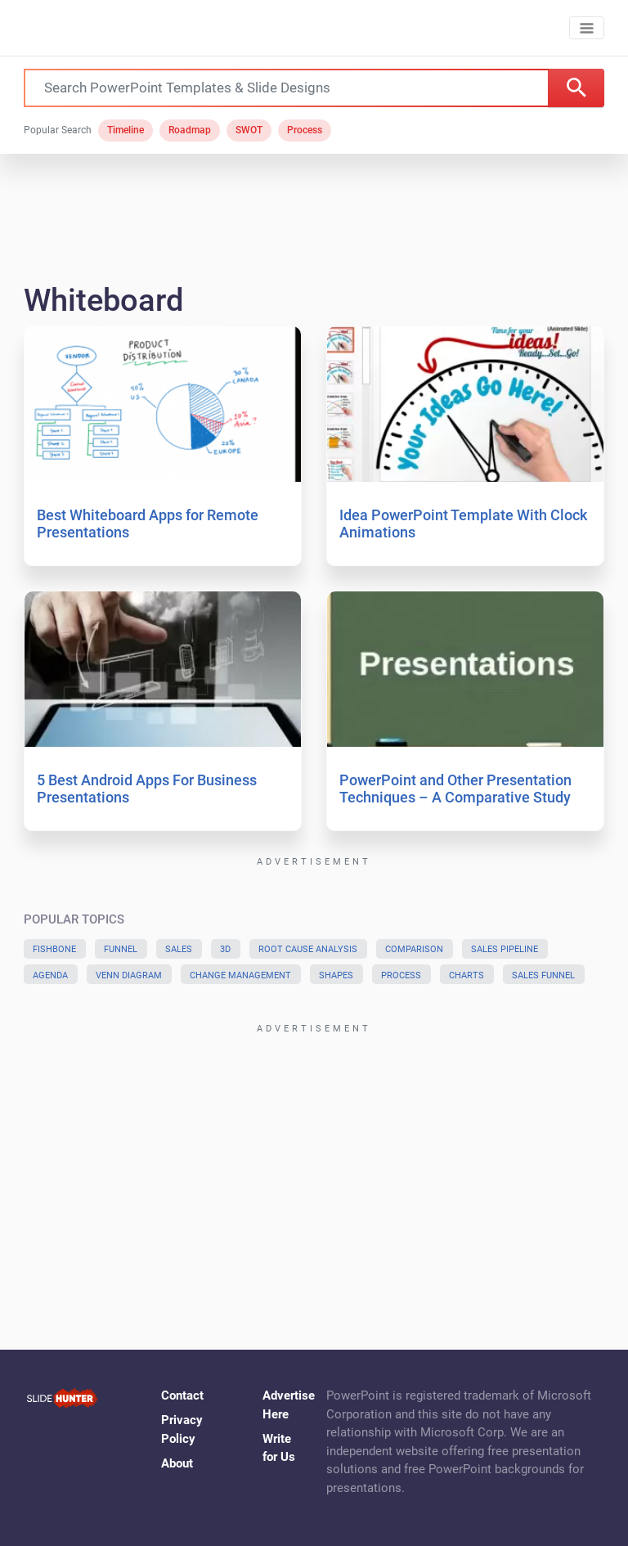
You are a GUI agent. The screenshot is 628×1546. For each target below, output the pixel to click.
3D (225, 949)
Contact (182, 1395)
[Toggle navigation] (586, 28)
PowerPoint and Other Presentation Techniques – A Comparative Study (455, 789)
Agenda (50, 975)
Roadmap (189, 130)
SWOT (249, 130)
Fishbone (54, 949)
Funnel (120, 949)
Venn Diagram (129, 975)
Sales (178, 949)
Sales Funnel (543, 975)
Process (304, 130)
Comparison (414, 949)
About (177, 1463)
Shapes (336, 975)
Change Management (240, 975)
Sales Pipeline (504, 949)
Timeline (125, 130)
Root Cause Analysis (307, 949)
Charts (466, 975)
